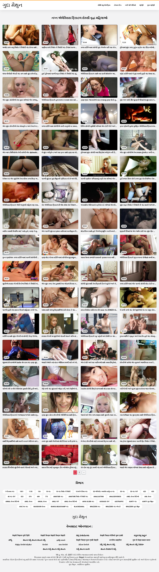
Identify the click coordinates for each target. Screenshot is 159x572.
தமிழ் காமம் (61, 540)
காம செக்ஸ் (63, 544)
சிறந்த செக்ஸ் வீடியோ (23, 544)
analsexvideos (115, 496)
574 (30, 496)
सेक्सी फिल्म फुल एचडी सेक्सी (87, 540)
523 (22, 496)
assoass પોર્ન (104, 501)
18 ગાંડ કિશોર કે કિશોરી (63, 491)
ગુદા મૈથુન (72, 564)
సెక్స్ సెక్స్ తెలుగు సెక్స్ (107, 544)
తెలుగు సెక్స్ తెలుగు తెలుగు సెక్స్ (34, 540)
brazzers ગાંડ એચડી (113, 506)
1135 (30, 491)
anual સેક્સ (42, 501)
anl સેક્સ (147, 496)
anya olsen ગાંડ (88, 501)
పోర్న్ (10, 540)
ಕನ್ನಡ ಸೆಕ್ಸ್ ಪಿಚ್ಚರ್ (140, 535)
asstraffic (119, 501)
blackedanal (79, 506)
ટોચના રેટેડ (117, 5)
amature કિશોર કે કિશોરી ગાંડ (78, 496)
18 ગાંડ (48, 491)
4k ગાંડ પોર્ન (11, 496)
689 (38, 496)
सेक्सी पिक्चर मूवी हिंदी (21, 535)
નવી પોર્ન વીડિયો (130, 5)
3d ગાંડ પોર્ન (134, 491)
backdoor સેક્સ (39, 506)
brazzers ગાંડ (95, 506)
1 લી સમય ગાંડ (9, 491)
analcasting (99, 496)
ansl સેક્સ (28, 501)
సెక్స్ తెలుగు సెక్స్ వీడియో (135, 544)
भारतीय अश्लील (115, 540)
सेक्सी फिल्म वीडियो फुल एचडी (111, 535)
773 (46, 496)
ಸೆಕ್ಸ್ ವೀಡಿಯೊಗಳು (82, 535)
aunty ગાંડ (133, 501)
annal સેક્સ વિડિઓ (12, 501)
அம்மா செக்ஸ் (84, 544)
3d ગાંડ (122, 491)
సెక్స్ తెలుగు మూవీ (83, 549)
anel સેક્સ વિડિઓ (133, 496)
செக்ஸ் (45, 544)
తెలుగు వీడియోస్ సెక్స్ (108, 549)
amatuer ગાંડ (58, 496)
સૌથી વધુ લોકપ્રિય (104, 5)
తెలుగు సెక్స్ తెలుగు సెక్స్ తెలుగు (54, 549)
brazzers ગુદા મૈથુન (133, 506)
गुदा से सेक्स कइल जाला (141, 540)
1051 (21, 491)
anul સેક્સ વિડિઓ (70, 501)
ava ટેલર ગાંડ (23, 506)
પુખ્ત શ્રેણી (151, 5)
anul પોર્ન (55, 501)
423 (144, 491)
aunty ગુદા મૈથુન (147, 501)
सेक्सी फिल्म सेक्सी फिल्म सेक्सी (53, 535)
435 (152, 491)
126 (39, 491)
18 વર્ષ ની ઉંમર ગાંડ (82, 491)
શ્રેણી (141, 5)
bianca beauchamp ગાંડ (59, 506)
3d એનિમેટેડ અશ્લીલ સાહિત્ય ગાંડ (104, 491)
